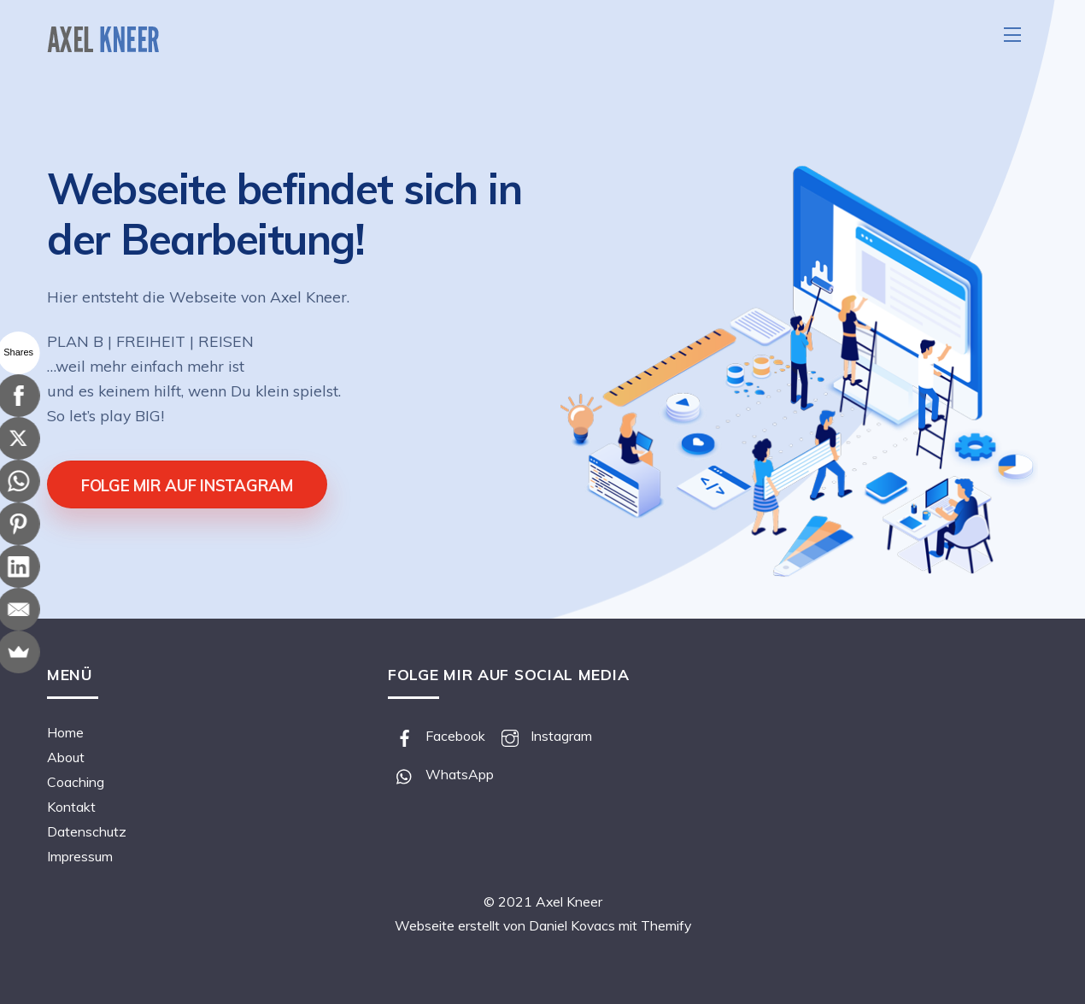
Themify (666, 925)
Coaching (75, 781)
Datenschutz (86, 831)
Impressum (80, 856)
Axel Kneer (569, 901)
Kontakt (71, 806)
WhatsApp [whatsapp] (441, 774)
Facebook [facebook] (436, 735)
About (66, 757)
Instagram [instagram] (542, 735)
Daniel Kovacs (572, 925)
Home (65, 732)
